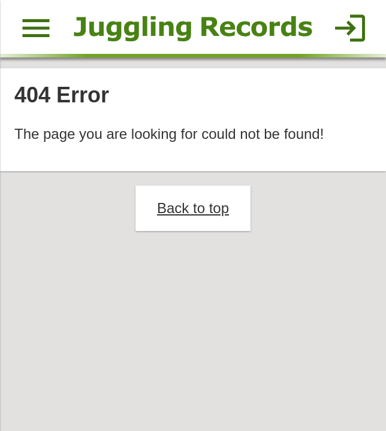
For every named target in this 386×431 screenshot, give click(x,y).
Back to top (193, 208)
